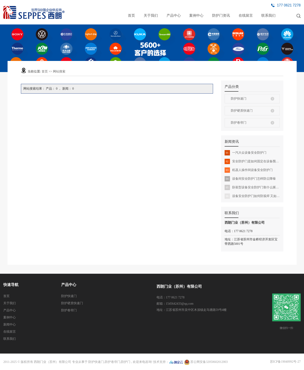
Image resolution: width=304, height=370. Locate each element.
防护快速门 (238, 98)
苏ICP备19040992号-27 (285, 361)
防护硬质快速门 (242, 110)
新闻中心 (9, 324)
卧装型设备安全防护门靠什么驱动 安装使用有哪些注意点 (252, 187)
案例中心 (196, 15)
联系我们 (268, 15)
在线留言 (246, 15)
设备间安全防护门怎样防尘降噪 (250, 178)
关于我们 (151, 15)
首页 (131, 15)
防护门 (125, 362)
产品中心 (174, 15)
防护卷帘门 (238, 122)
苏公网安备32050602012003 (206, 362)
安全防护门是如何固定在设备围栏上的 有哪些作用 (252, 161)
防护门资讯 (221, 15)
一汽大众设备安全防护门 (245, 152)
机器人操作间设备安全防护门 (249, 170)
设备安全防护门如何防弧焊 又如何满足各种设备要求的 (252, 196)
